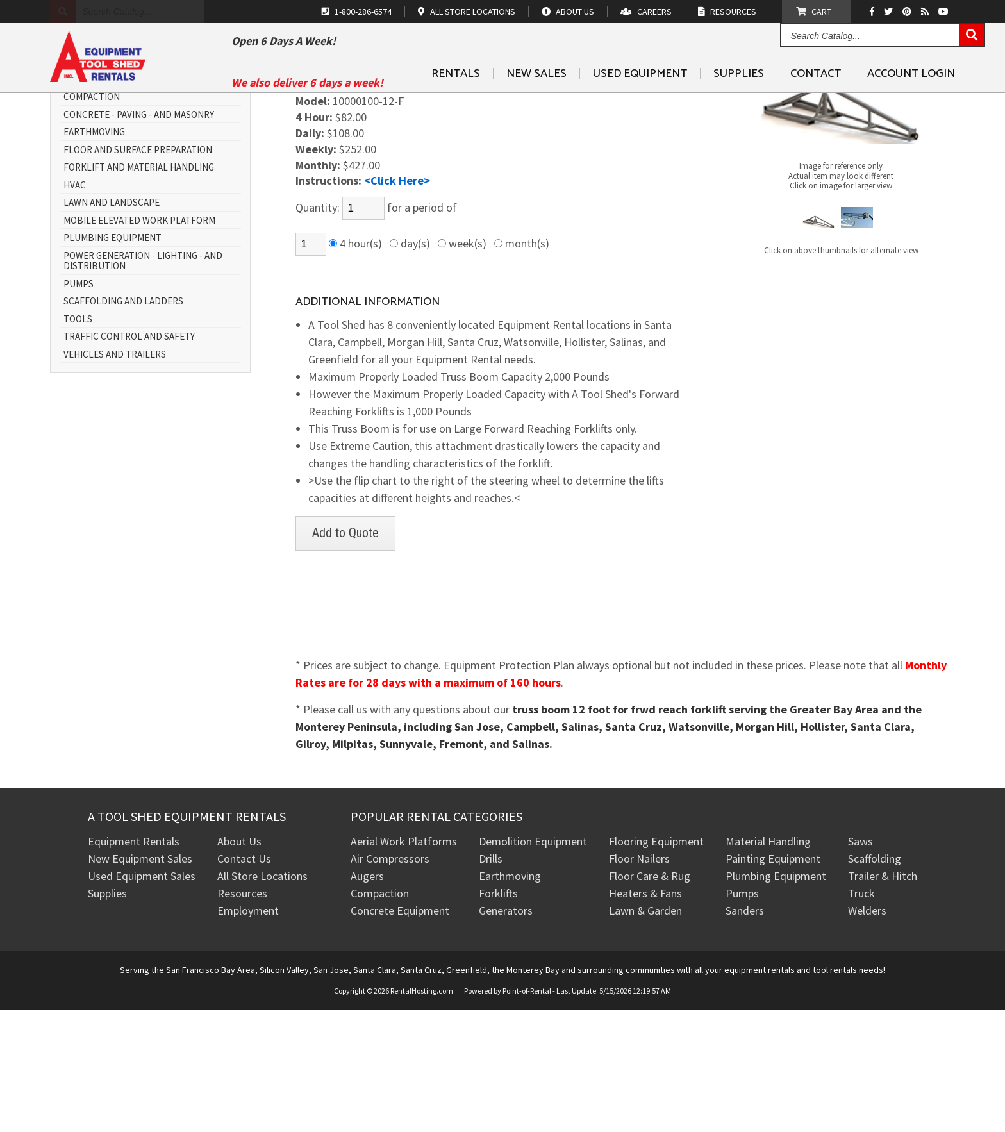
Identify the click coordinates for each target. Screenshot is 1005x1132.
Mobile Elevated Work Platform (139, 343)
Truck (861, 1015)
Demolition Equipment (533, 963)
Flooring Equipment (656, 963)
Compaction (91, 219)
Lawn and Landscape (111, 325)
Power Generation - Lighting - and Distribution (142, 383)
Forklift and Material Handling (138, 290)
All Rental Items (102, 202)
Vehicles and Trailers (114, 477)
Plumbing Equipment (112, 360)
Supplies (738, 103)
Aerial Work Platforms (404, 963)
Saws (860, 963)
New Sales (536, 103)
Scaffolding (874, 981)
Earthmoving (94, 254)
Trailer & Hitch (882, 998)
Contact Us (244, 981)
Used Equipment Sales (141, 998)
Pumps (78, 406)
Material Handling (768, 963)
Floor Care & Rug (649, 998)
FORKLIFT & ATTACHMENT (362, 157)
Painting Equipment (773, 981)
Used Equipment (640, 103)
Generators (506, 1033)
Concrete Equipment (400, 1033)
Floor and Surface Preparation (137, 272)
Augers (367, 998)
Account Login (911, 103)
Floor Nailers (639, 981)
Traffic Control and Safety (129, 459)
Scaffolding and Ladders (123, 424)
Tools (77, 442)
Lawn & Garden (645, 1033)
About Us (239, 963)
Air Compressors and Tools (128, 184)
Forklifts (498, 1015)
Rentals (455, 103)
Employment (248, 1033)
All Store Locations (262, 998)
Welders (867, 1033)
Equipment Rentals (133, 963)
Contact (815, 103)
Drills (491, 981)
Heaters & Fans (645, 1015)
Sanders (745, 1033)
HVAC (74, 308)
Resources (242, 1015)
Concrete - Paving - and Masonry (138, 237)
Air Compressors (390, 981)
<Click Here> (397, 302)
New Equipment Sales (140, 981)
